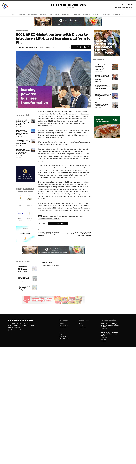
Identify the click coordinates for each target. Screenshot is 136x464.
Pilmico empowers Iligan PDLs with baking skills (24, 287)
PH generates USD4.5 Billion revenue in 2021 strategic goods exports (49, 233)
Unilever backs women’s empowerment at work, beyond (23, 269)
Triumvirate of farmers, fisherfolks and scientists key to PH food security (79, 233)
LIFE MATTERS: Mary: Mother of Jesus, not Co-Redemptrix (23, 142)
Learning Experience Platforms (75, 216)
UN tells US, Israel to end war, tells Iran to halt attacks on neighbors (102, 77)
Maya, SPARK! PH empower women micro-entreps (23, 278)
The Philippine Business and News (28, 47)
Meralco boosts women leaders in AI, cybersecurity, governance (103, 67)
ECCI (55, 216)
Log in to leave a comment (50, 265)
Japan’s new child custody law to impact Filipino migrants (102, 87)
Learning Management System (45, 218)
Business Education (22, 30)
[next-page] (20, 158)
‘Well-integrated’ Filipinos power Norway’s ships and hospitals (22, 122)
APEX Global (45, 216)
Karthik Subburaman (62, 216)
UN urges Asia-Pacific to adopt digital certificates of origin (22, 132)
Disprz (51, 216)
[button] (132, 4)
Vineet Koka (56, 218)
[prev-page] (17, 158)
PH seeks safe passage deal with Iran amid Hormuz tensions (102, 104)
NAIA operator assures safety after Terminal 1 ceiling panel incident (23, 151)
